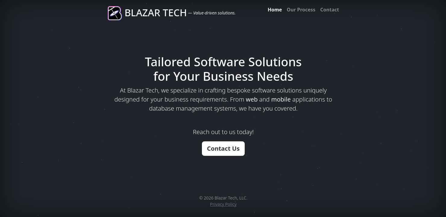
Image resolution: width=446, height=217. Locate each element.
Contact (329, 9)
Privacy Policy (223, 204)
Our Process (301, 9)
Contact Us (223, 148)
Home (275, 9)
